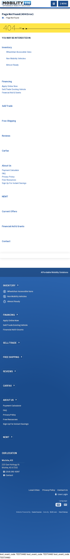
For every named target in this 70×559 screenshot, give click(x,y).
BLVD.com (53, 512)
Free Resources (9, 180)
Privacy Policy (8, 177)
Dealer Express (37, 512)
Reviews (6, 135)
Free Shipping (9, 121)
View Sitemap (63, 512)
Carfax (5, 150)
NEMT (5, 196)
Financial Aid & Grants (11, 92)
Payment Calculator (10, 170)
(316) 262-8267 (13, 471)
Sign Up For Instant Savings (14, 183)
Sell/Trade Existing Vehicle (14, 89)
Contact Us (62, 490)
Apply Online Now (10, 86)
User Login (61, 494)
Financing (7, 81)
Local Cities (34, 490)
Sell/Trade (7, 106)
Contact (6, 241)
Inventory (7, 47)
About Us (6, 165)
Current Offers (9, 211)
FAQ (4, 173)
